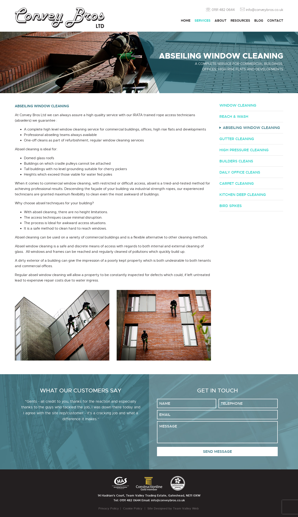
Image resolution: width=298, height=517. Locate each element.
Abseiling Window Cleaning (251, 127)
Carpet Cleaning (236, 183)
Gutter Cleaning (236, 138)
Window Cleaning (237, 105)
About (220, 20)
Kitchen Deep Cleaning (242, 194)
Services (203, 20)
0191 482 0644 (223, 10)
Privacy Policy (108, 508)
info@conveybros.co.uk (264, 10)
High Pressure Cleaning (244, 150)
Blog (258, 20)
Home (185, 20)
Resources (240, 20)
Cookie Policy (133, 508)
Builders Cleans (236, 161)
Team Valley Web (186, 508)
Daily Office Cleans (239, 172)
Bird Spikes (230, 205)
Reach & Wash (233, 116)
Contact (275, 20)
